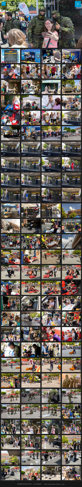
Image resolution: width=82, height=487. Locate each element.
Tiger (63, 484)
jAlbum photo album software (52, 484)
